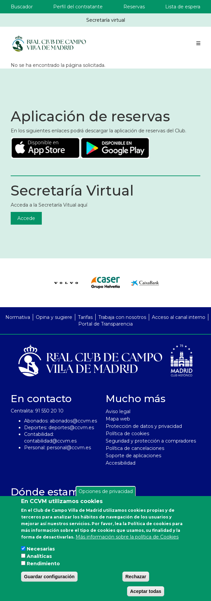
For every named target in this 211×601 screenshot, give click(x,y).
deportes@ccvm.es (71, 428)
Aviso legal (118, 411)
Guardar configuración (49, 576)
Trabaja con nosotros (122, 317)
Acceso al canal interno (178, 317)
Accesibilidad (120, 463)
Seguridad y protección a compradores (151, 441)
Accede (26, 218)
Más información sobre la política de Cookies (127, 537)
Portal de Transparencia (105, 324)
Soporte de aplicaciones (133, 456)
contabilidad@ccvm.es (50, 441)
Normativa (17, 317)
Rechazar (135, 576)
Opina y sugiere (54, 317)
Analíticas (39, 556)
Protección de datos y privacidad (144, 426)
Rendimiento (43, 564)
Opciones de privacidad (106, 491)
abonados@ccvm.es (73, 421)
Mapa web (118, 419)
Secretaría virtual (105, 20)
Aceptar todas (145, 591)
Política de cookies (127, 434)
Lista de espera (182, 7)
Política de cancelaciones (135, 448)
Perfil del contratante (78, 7)
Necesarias (41, 549)
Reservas (134, 7)
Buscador (22, 7)
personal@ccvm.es (69, 448)
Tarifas (85, 317)
